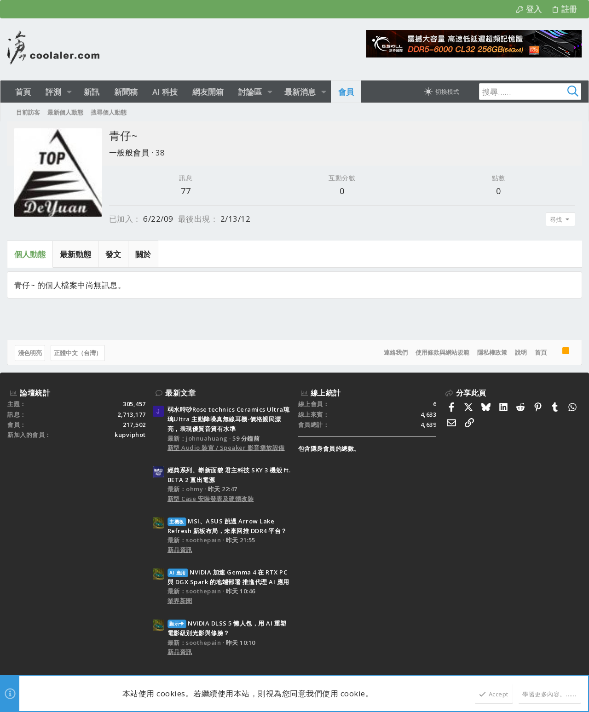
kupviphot (130, 435)
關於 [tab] (143, 254)
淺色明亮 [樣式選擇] (30, 353)
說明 (520, 352)
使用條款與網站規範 (442, 352)
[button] (69, 91)
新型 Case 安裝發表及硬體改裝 (210, 498)
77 (186, 190)
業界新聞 (179, 601)
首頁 (540, 352)
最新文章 (180, 393)
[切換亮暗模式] (442, 91)
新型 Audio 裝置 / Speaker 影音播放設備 (226, 447)
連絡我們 (395, 352)
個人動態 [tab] (30, 254)
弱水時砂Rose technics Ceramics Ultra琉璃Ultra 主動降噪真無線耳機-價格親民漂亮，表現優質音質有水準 (228, 419)
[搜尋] (524, 91)
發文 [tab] (113, 254)
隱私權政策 (492, 352)
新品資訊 (179, 549)
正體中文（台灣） (78, 353)
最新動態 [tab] (76, 254)
